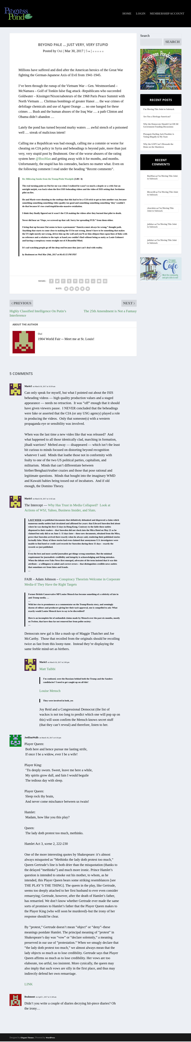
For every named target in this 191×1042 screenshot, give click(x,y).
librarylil (151, 192)
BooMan (151, 176)
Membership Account (167, 14)
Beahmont (29, 997)
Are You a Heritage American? (157, 117)
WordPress (50, 1038)
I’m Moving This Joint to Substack (158, 110)
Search (145, 36)
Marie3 (28, 387)
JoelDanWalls (31, 738)
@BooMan (43, 159)
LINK (28, 985)
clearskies (151, 209)
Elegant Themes (27, 1038)
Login (140, 14)
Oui (59, 51)
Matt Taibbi (47, 669)
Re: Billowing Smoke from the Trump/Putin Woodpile (48, 179)
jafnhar (150, 225)
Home (127, 14)
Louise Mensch (49, 691)
